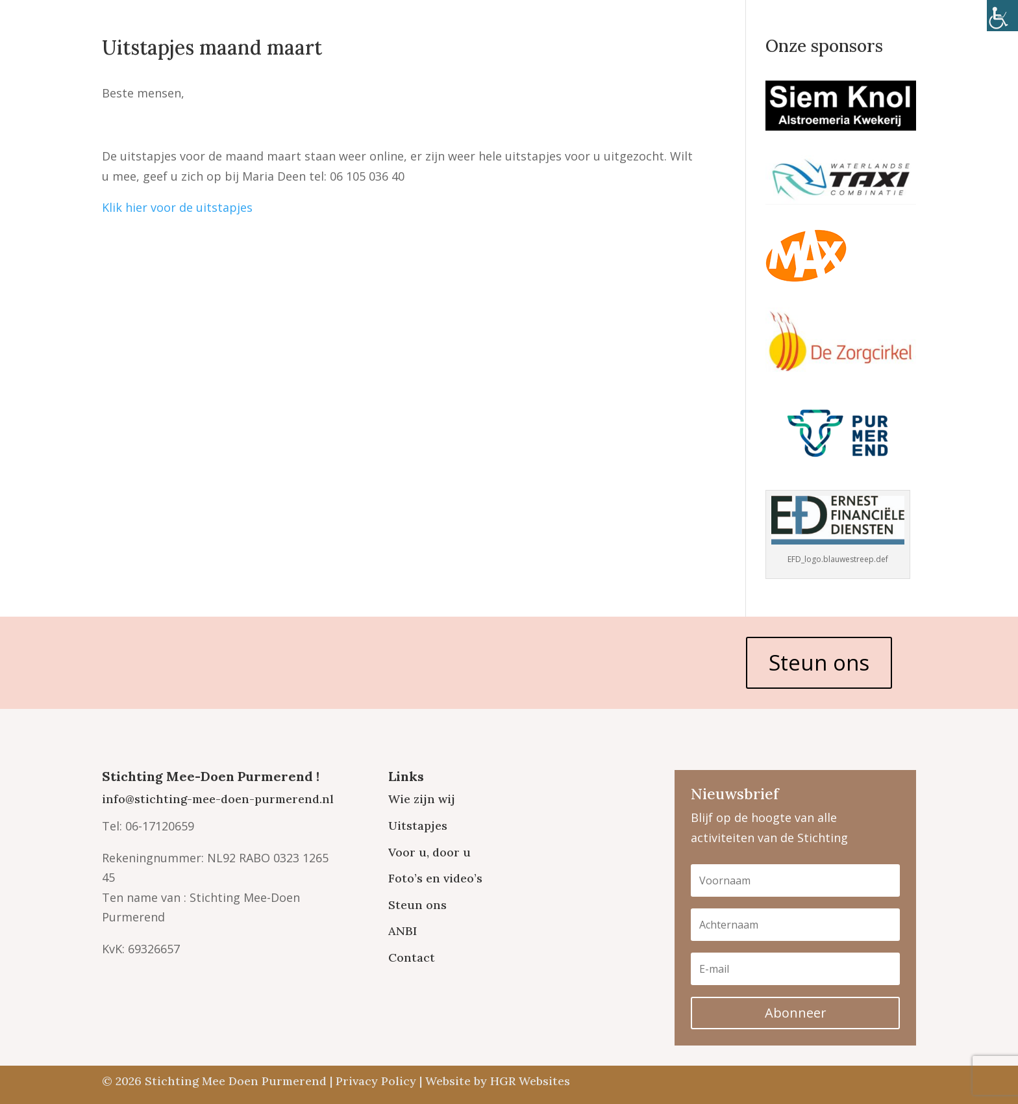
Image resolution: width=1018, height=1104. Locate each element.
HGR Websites (530, 1080)
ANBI (402, 930)
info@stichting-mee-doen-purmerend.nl (218, 798)
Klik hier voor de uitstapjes (177, 207)
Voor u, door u (429, 852)
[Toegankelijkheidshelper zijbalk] (1002, 15)
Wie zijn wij (421, 798)
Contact (411, 957)
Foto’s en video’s (435, 878)
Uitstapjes (417, 825)
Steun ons (819, 662)
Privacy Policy (376, 1080)
